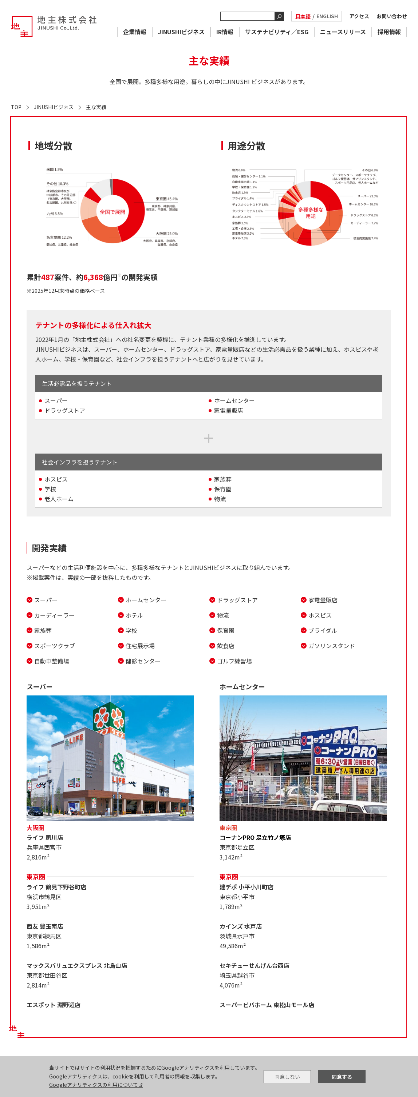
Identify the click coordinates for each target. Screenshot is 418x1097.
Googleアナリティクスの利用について (93, 1084)
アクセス (359, 16)
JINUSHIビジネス (181, 31)
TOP (16, 107)
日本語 (303, 16)
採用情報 (389, 31)
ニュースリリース (343, 31)
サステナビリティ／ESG (276, 31)
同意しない (287, 1076)
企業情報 (134, 31)
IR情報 (224, 31)
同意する (342, 1076)
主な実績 (96, 107)
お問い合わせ (391, 16)
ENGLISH (327, 16)
